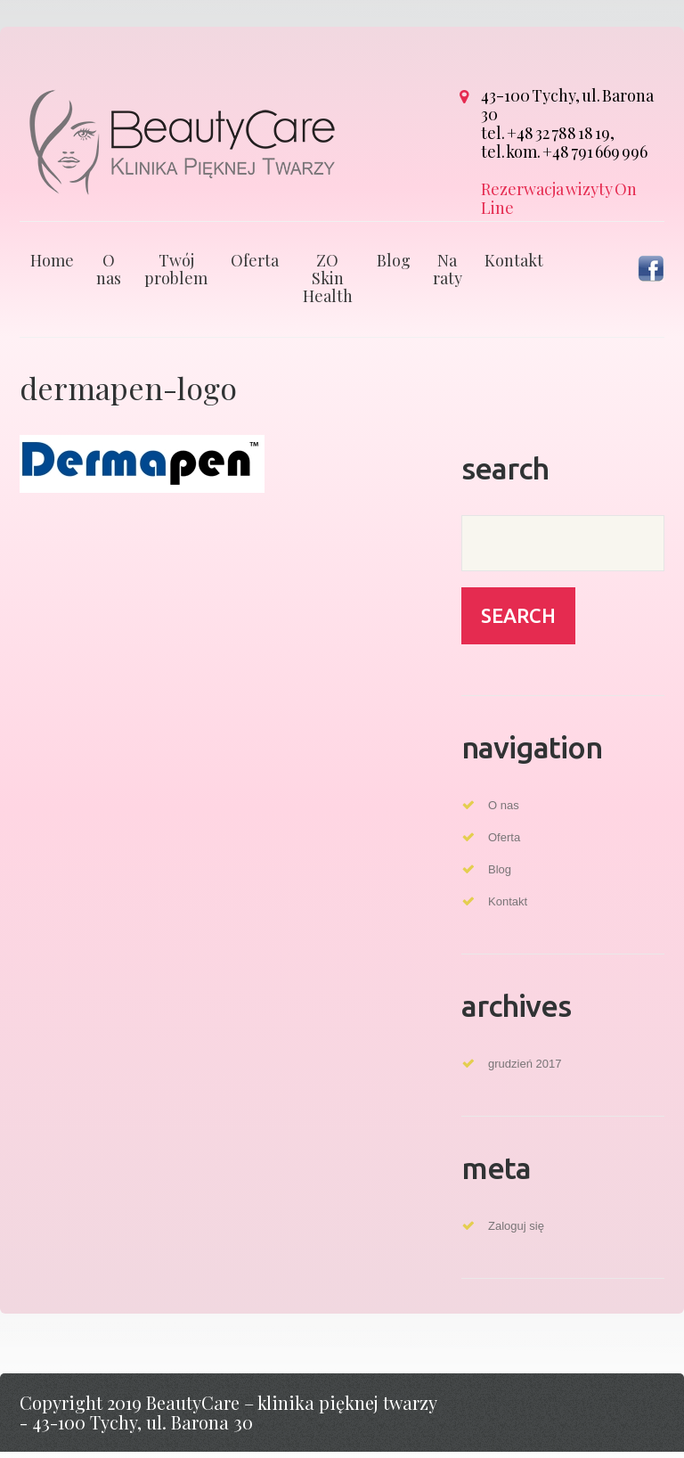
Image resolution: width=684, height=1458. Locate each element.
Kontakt (513, 266)
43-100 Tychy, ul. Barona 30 (567, 105)
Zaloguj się (516, 1232)
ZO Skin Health (328, 284)
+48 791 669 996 (594, 151)
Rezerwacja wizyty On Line (559, 198)
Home (52, 266)
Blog (394, 266)
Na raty (447, 275)
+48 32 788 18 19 (558, 132)
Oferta (255, 266)
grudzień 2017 (524, 1070)
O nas (108, 275)
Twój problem (176, 275)
